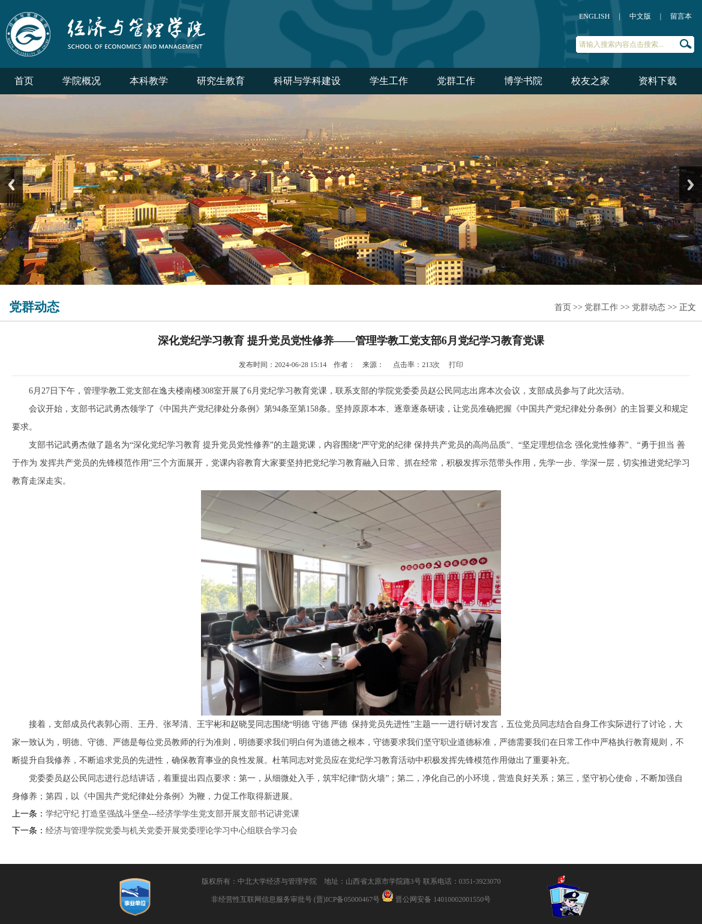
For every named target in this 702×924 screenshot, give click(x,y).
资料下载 (657, 81)
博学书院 (523, 81)
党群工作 (456, 81)
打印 (456, 364)
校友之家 (590, 81)
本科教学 (149, 81)
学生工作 (389, 81)
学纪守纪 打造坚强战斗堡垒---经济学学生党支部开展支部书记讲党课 (173, 813)
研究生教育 (221, 81)
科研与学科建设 (307, 81)
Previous (11, 184)
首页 (24, 81)
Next (690, 184)
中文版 (640, 16)
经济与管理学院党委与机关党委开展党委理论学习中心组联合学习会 (172, 830)
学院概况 (81, 81)
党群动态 (648, 307)
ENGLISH (594, 16)
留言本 (681, 16)
